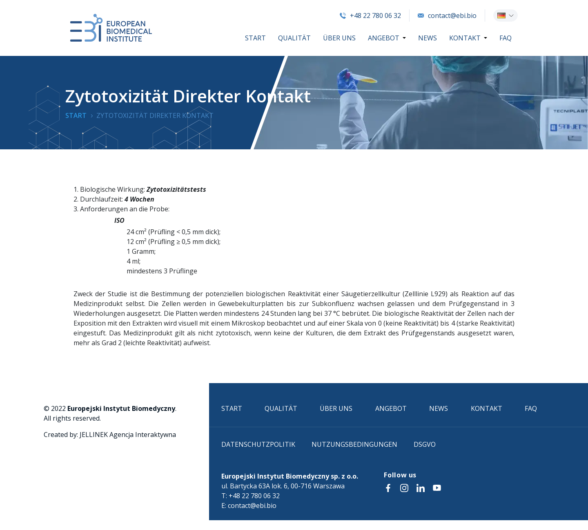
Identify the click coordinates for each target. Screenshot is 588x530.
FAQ (505, 37)
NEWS (427, 37)
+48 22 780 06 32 (370, 15)
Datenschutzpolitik (258, 444)
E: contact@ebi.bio (248, 505)
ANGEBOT (383, 37)
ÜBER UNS (339, 37)
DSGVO (425, 444)
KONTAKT (465, 37)
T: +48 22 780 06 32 (250, 495)
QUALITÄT (294, 37)
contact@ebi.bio (447, 15)
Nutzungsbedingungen (354, 444)
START (255, 37)
